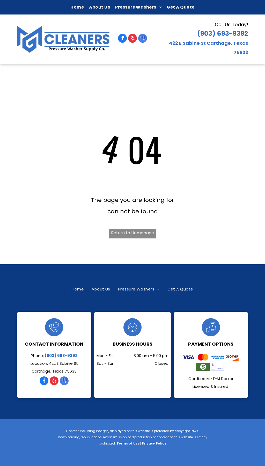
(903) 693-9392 (222, 33)
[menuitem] (77, 7)
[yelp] (132, 39)
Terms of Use (127, 443)
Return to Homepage (132, 233)
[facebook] (122, 39)
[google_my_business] (142, 39)
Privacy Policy (154, 443)
